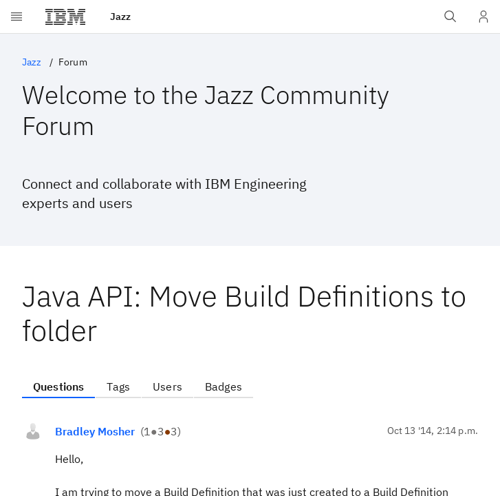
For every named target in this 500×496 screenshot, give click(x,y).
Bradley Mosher (95, 431)
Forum (72, 62)
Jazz (32, 62)
